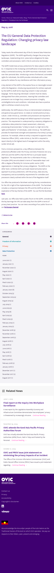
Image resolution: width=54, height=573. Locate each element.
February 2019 (7, 322)
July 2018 (5, 344)
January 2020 (7, 289)
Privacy (5, 246)
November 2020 (8, 267)
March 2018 (6, 359)
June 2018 (5, 348)
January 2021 (7, 264)
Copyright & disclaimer (10, 501)
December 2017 (7, 370)
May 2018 (5, 352)
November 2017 (7, 374)
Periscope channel (11, 207)
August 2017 (6, 378)
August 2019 (6, 300)
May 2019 (5, 311)
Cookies (36, 3)
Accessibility (6, 498)
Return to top (7, 215)
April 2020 (6, 278)
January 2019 (7, 326)
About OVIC (19, 3)
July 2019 (5, 304)
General (5, 236)
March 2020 (6, 282)
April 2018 (5, 356)
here (3, 193)
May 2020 (5, 275)
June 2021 (5, 260)
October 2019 (7, 293)
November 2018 (7, 333)
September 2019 (8, 297)
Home (3, 18)
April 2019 (5, 315)
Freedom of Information (11, 241)
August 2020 (6, 271)
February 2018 (7, 363)
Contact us (28, 3)
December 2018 (7, 330)
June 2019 (5, 308)
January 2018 (7, 367)
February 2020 (7, 286)
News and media (18, 18)
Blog (25, 18)
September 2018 (8, 337)
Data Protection (8, 251)
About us (9, 18)
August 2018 (6, 341)
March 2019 (6, 319)
